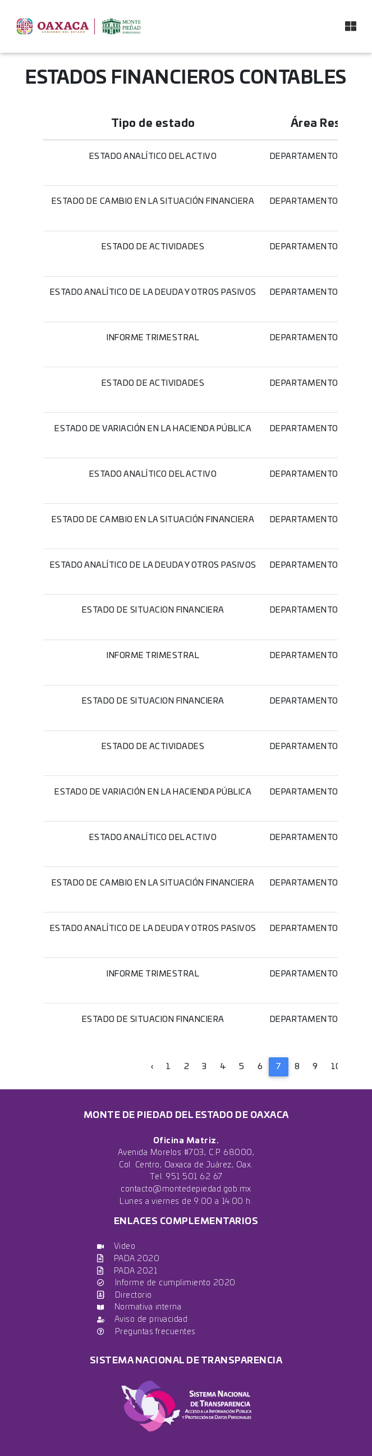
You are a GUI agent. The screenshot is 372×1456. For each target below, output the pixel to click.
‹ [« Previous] (152, 1066)
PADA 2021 (127, 1271)
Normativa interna (139, 1307)
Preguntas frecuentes (146, 1331)
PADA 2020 (128, 1258)
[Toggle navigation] (350, 27)
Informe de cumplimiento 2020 (166, 1283)
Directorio (124, 1295)
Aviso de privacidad (142, 1319)
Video (116, 1246)
